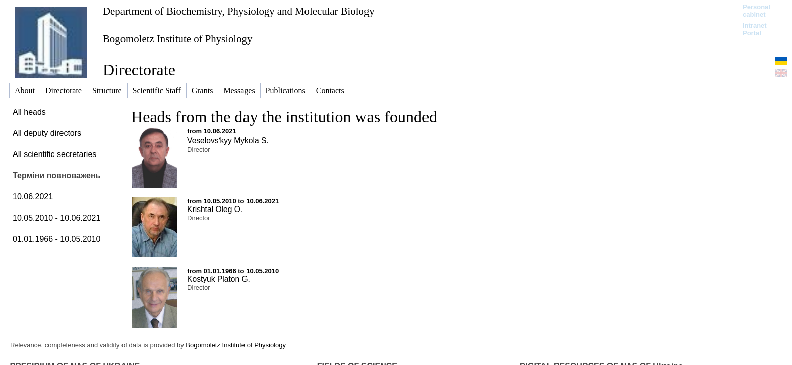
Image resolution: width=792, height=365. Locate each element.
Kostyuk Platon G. (218, 279)
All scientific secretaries (54, 154)
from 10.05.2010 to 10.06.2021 (233, 201)
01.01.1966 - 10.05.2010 (56, 239)
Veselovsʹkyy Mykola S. (228, 140)
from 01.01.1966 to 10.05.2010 (233, 271)
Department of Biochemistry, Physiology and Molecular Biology (239, 11)
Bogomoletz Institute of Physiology (177, 38)
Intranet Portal (755, 29)
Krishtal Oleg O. (214, 209)
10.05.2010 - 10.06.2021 (56, 218)
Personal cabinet (756, 10)
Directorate (139, 70)
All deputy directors (47, 133)
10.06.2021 (33, 196)
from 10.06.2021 (211, 131)
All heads (29, 112)
